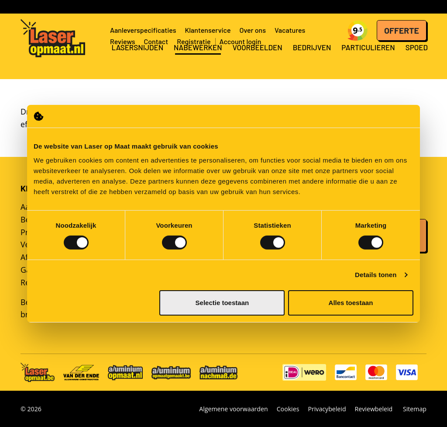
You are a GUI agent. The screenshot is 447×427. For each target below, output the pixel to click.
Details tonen (375, 274)
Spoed (417, 59)
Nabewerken (198, 59)
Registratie (193, 41)
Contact (156, 41)
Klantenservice (207, 30)
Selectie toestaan (222, 302)
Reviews (122, 41)
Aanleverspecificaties (143, 30)
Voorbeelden (257, 59)
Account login (240, 41)
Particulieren (368, 59)
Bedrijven (312, 59)
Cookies (288, 409)
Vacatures (290, 30)
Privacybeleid (327, 409)
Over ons (253, 30)
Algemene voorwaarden (233, 409)
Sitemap (414, 409)
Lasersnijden (137, 59)
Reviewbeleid (374, 409)
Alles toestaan (351, 302)
